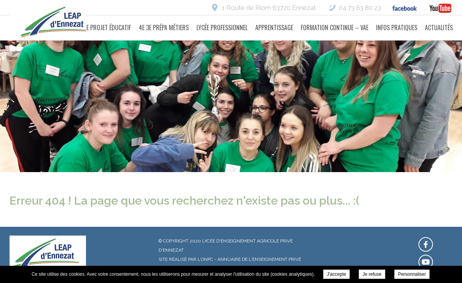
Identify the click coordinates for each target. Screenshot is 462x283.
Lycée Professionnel (222, 27)
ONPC (207, 259)
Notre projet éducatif (102, 27)
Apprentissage (274, 27)
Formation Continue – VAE (334, 27)
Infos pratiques (396, 27)
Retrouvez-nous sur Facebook (425, 244)
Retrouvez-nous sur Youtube (425, 262)
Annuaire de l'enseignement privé (259, 259)
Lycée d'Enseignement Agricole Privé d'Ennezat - (57, 23)
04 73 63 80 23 (360, 7)
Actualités (439, 27)
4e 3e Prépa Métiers (164, 27)
